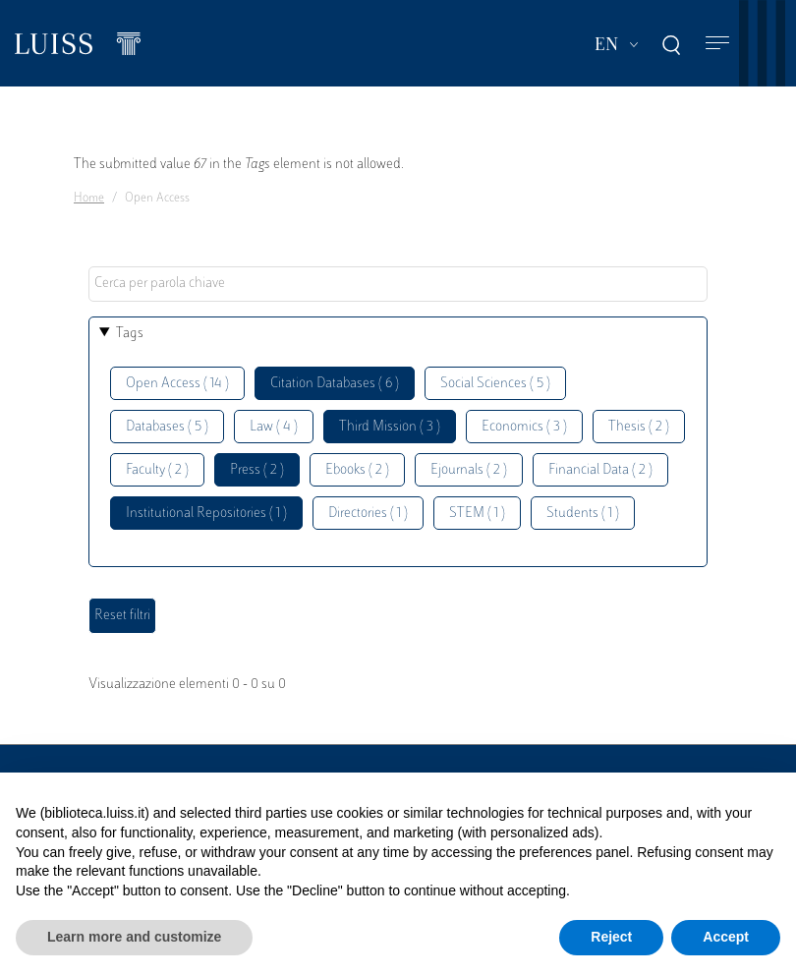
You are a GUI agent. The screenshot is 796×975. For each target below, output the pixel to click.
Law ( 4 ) (274, 427)
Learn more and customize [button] (134, 937)
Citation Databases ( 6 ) (334, 383)
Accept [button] (726, 937)
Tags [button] (129, 333)
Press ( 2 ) (257, 470)
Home (89, 198)
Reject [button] (611, 937)
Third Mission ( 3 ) (389, 427)
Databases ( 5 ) (167, 427)
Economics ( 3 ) (524, 427)
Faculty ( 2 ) (157, 470)
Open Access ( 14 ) (177, 383)
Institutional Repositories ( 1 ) (206, 513)
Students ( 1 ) (582, 513)
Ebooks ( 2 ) (357, 470)
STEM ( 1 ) (477, 513)
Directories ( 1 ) (368, 513)
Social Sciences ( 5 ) (495, 383)
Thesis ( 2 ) (638, 427)
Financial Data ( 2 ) (600, 470)
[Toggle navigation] (717, 43)
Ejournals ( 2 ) (468, 470)
